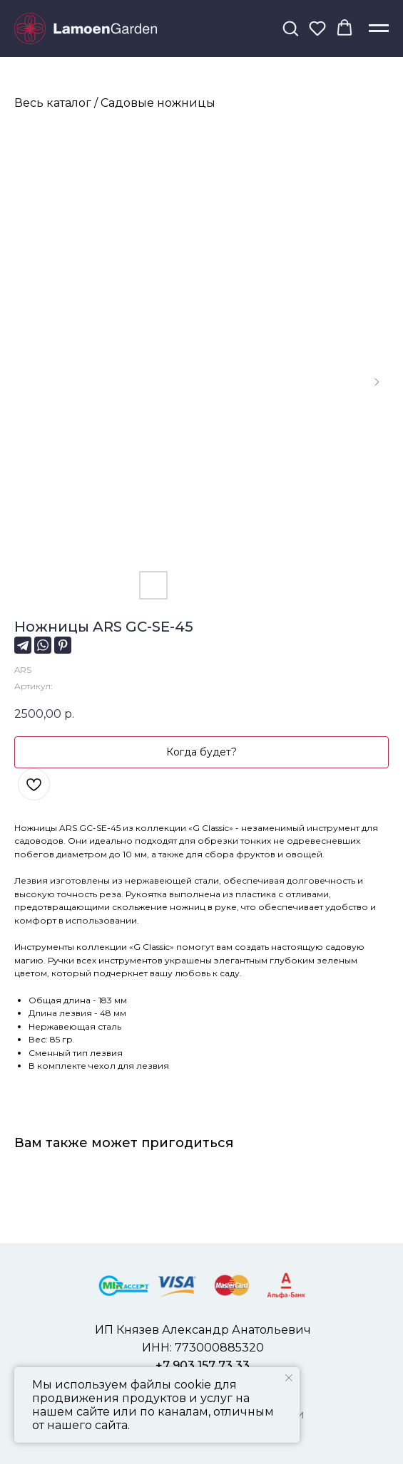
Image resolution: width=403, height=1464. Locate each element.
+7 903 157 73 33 (202, 1365)
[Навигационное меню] (379, 28)
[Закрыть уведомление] (289, 1378)
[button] (290, 27)
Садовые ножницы (158, 103)
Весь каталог (52, 103)
